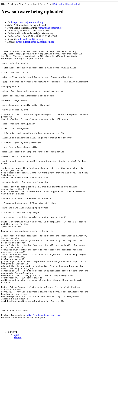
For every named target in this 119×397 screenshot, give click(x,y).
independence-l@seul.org (30, 39)
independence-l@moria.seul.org (27, 22)
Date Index (58, 4)
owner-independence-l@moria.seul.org (35, 41)
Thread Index (72, 4)
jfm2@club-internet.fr (50, 27)
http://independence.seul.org (43, 368)
